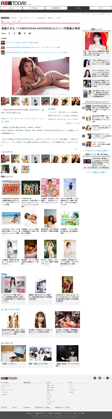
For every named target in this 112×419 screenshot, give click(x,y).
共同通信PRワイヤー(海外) (62, 407)
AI (34, 18)
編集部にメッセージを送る (73, 123)
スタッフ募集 (81, 413)
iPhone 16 (13, 18)
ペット (71, 387)
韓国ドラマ (51, 18)
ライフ (101, 8)
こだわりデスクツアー (25, 18)
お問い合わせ (30, 413)
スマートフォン (6, 385)
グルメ (71, 385)
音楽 (48, 392)
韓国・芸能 (50, 390)
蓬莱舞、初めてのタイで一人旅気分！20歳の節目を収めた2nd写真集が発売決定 (72, 115)
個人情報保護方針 (58, 413)
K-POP (58, 18)
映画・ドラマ (50, 385)
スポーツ (49, 394)
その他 (4, 394)
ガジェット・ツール (7, 390)
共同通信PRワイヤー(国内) (42, 407)
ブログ (48, 399)
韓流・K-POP (50, 387)
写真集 (52, 109)
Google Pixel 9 (41, 18)
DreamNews (27, 407)
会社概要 (50, 413)
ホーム (11, 8)
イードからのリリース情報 (70, 413)
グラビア (49, 397)
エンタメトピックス (10, 309)
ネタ (3, 387)
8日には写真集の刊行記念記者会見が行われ (18, 139)
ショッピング (5, 392)
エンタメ (78, 8)
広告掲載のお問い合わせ (40, 413)
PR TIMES (4, 407)
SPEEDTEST (56, 8)
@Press (14, 407)
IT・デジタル (34, 8)
